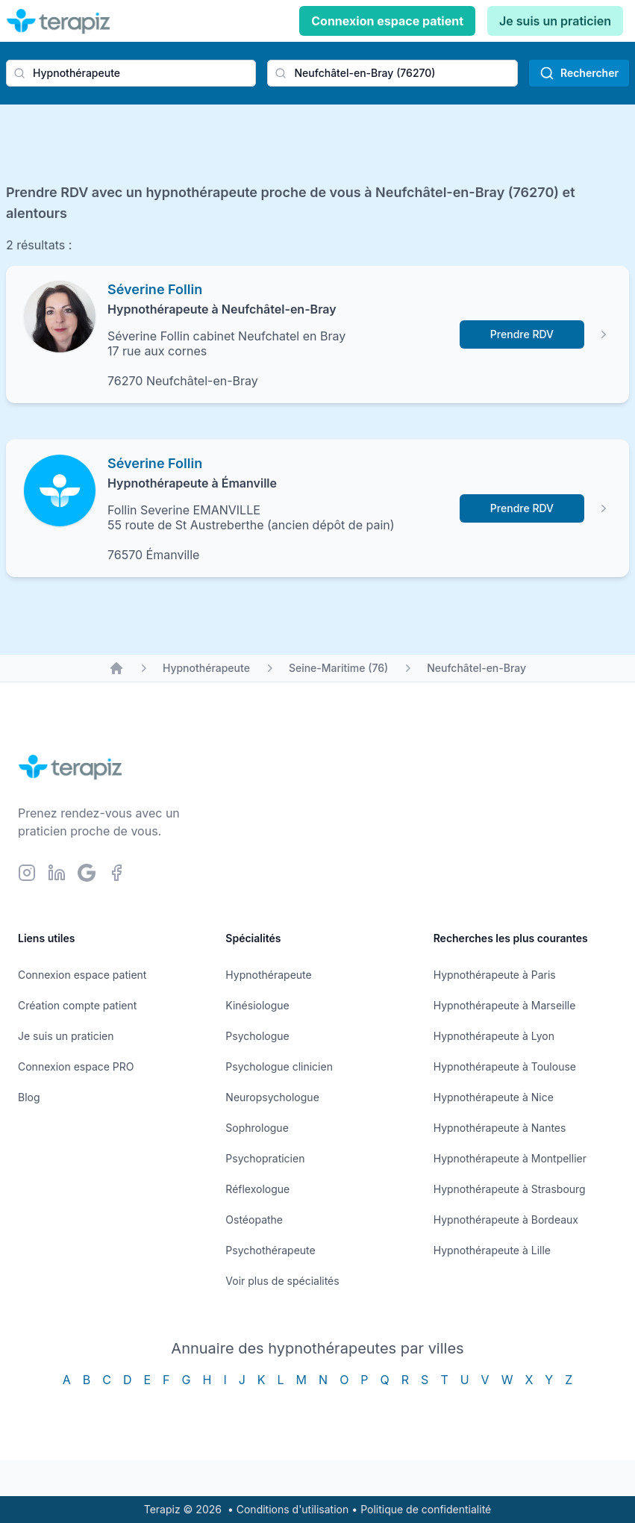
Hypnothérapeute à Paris (495, 974)
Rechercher (579, 73)
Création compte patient (77, 1005)
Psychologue (257, 1036)
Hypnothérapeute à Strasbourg (510, 1189)
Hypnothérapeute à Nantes (500, 1127)
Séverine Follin (154, 289)
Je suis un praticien (555, 20)
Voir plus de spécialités (282, 1280)
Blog (29, 1097)
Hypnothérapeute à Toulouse (505, 1066)
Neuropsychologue (272, 1097)
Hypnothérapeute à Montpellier (510, 1158)
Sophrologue (256, 1127)
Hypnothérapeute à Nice (494, 1097)
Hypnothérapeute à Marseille (505, 1005)
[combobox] (131, 73)
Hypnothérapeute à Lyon (494, 1036)
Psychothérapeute (270, 1250)
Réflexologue (257, 1189)
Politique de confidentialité (425, 1509)
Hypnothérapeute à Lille (492, 1250)
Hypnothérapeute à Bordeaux (506, 1219)
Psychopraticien (264, 1158)
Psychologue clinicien (279, 1066)
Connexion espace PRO (76, 1066)
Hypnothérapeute (206, 667)
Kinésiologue (257, 1005)
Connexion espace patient (387, 20)
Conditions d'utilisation (293, 1509)
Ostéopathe (254, 1219)
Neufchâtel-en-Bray (476, 667)
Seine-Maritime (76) (338, 667)
